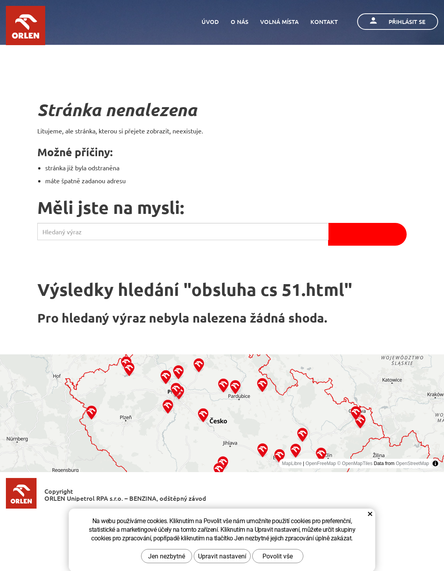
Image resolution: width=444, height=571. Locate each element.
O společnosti (147, 520)
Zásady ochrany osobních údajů (281, 520)
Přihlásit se (398, 21)
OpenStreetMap (412, 463)
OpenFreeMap (320, 463)
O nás (239, 22)
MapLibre (292, 463)
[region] (222, 413)
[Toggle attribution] (435, 463)
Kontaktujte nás (201, 520)
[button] (91, 412)
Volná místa (279, 22)
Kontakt (324, 22)
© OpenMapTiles (354, 463)
